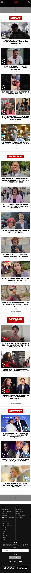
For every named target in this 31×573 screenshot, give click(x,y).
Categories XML (5, 529)
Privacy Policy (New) (6, 511)
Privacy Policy (23, 545)
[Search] (29, 2)
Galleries (3, 531)
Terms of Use (5, 513)
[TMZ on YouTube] (16, 557)
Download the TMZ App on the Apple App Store (9, 568)
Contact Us (18, 509)
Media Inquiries (19, 517)
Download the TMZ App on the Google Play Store (22, 568)
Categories (4, 527)
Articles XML (4, 521)
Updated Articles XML (6, 525)
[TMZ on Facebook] (10, 557)
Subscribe (27, 550)
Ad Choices (4, 515)
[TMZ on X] (13, 557)
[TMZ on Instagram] (19, 557)
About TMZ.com (5, 509)
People (3, 533)
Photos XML (4, 537)
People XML (4, 535)
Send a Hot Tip (19, 511)
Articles (3, 519)
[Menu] (2, 2)
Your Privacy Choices (8, 517)
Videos (3, 539)
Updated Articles (5, 523)
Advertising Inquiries (20, 515)
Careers (18, 513)
